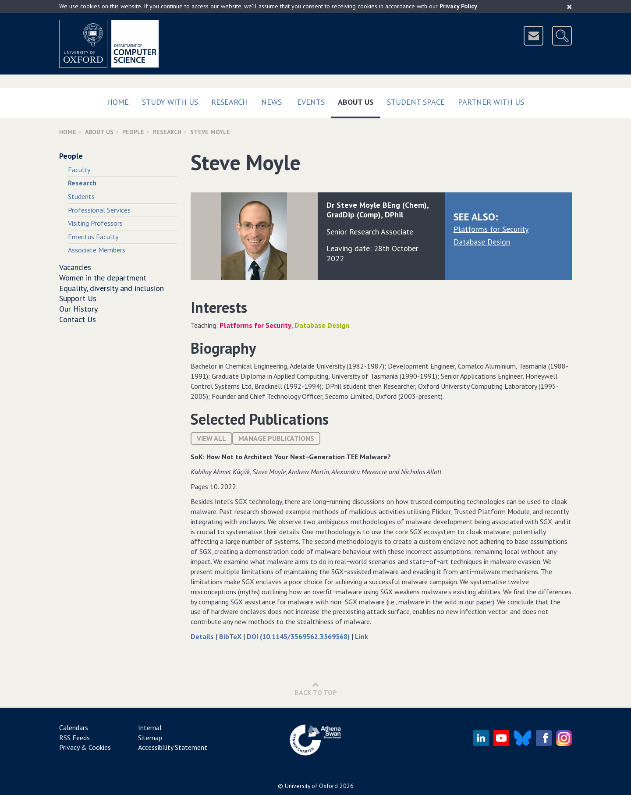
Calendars (73, 727)
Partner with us (491, 102)
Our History (78, 309)
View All (211, 438)
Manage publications (276, 438)
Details (203, 636)
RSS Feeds (74, 737)
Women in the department (102, 278)
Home (118, 102)
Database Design (482, 242)
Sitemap (150, 737)
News (271, 102)
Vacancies (75, 267)
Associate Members (96, 249)
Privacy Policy (458, 6)
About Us (359, 100)
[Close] (569, 6)
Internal (150, 727)
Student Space (416, 102)
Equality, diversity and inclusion (111, 288)
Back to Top (315, 689)
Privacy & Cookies (85, 747)
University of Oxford (311, 786)
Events (311, 102)
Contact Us (77, 319)
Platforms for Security (491, 229)
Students (81, 196)
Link (361, 636)
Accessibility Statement (172, 747)
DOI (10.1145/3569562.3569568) (299, 636)
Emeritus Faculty (93, 236)
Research (229, 102)
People (133, 132)
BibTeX (231, 636)
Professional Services (99, 210)
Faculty (79, 169)
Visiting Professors (95, 223)
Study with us (170, 102)
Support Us (77, 298)
